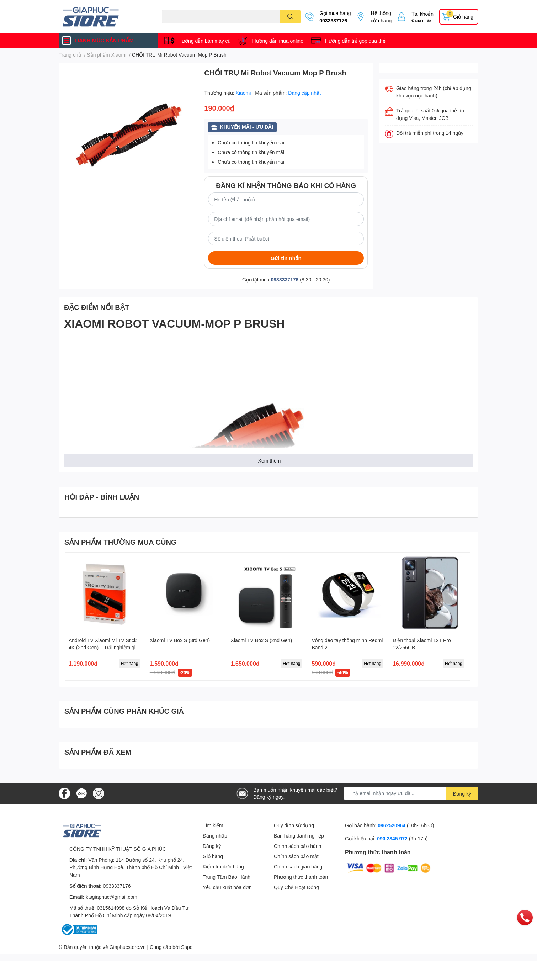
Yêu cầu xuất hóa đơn (227, 887)
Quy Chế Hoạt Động (296, 887)
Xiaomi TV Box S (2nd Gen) (261, 640)
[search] (290, 16)
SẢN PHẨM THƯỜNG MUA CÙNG (120, 542)
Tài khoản (422, 14)
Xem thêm (269, 461)
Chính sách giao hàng (298, 867)
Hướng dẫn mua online (277, 41)
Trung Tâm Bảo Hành (226, 877)
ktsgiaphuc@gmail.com (111, 897)
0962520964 (392, 825)
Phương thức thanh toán (301, 877)
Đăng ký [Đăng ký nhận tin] (462, 794)
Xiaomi (244, 93)
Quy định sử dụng (294, 825)
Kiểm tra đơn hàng (223, 867)
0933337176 (333, 20)
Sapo (187, 947)
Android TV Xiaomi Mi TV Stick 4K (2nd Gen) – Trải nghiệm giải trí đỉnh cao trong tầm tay (104, 647)
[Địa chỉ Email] (411, 793)
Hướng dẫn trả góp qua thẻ (355, 41)
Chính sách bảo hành (297, 846)
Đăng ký (212, 846)
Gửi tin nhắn (286, 258)
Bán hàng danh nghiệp (299, 836)
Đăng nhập (421, 20)
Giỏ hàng (213, 856)
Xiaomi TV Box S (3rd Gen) (180, 640)
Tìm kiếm (213, 825)
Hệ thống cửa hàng (381, 16)
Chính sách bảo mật (296, 856)
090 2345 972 (393, 838)
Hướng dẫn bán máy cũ (204, 41)
